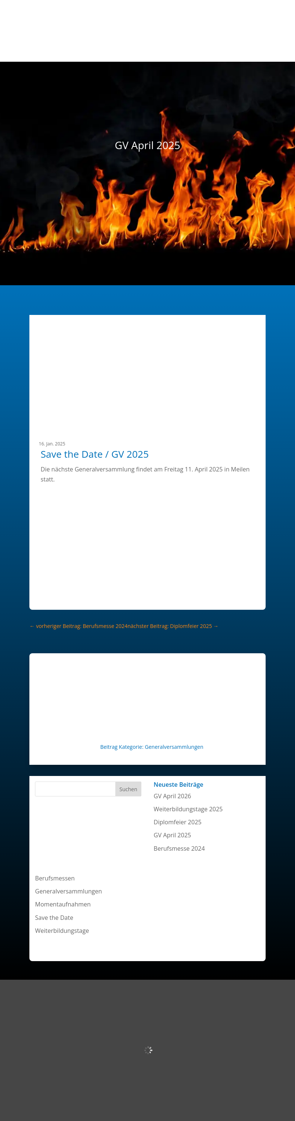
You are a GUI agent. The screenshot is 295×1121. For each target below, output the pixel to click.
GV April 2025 (172, 835)
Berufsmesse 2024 (179, 848)
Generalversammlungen (174, 746)
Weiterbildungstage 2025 (188, 809)
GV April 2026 (172, 796)
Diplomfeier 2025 (178, 822)
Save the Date (54, 918)
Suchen (128, 789)
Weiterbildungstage (62, 931)
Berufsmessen (55, 878)
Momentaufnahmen (63, 904)
